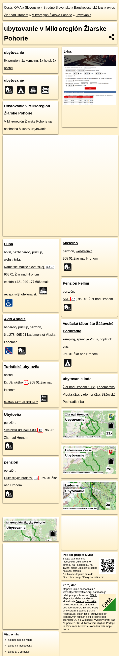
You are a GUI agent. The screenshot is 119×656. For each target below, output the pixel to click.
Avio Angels (15, 319)
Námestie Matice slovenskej (29, 267)
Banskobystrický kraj (88, 7)
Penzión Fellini (76, 283)
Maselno (70, 243)
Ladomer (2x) (90, 394)
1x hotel (45, 60)
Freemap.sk (53, 229)
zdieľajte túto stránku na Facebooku (77, 563)
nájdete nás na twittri (20, 639)
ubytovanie (83, 15)
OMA (18, 7)
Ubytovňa (12, 414)
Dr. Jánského (16, 382)
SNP (69, 299)
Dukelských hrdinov (21, 478)
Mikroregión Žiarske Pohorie (52, 15)
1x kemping (29, 60)
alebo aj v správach (19, 651)
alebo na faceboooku (20, 645)
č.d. (9, 334)
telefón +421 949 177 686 (22, 282)
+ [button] (9, 142)
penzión (11, 462)
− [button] (9, 148)
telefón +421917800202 (21, 402)
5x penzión (12, 60)
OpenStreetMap (32, 229)
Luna (8, 244)
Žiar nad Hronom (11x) (79, 387)
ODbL (93, 595)
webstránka (12, 259)
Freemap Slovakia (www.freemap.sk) (79, 603)
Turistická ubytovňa (21, 367)
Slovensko (32, 7)
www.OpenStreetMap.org (77, 592)
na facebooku (74, 560)
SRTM (79, 623)
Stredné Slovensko (56, 7)
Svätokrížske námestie (23, 430)
